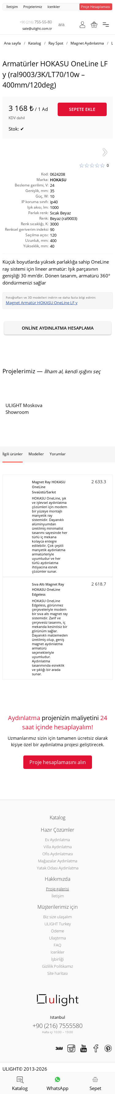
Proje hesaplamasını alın (57, 762)
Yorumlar (58, 454)
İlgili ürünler (12, 454)
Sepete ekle (82, 109)
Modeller (36, 454)
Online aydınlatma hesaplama (58, 328)
